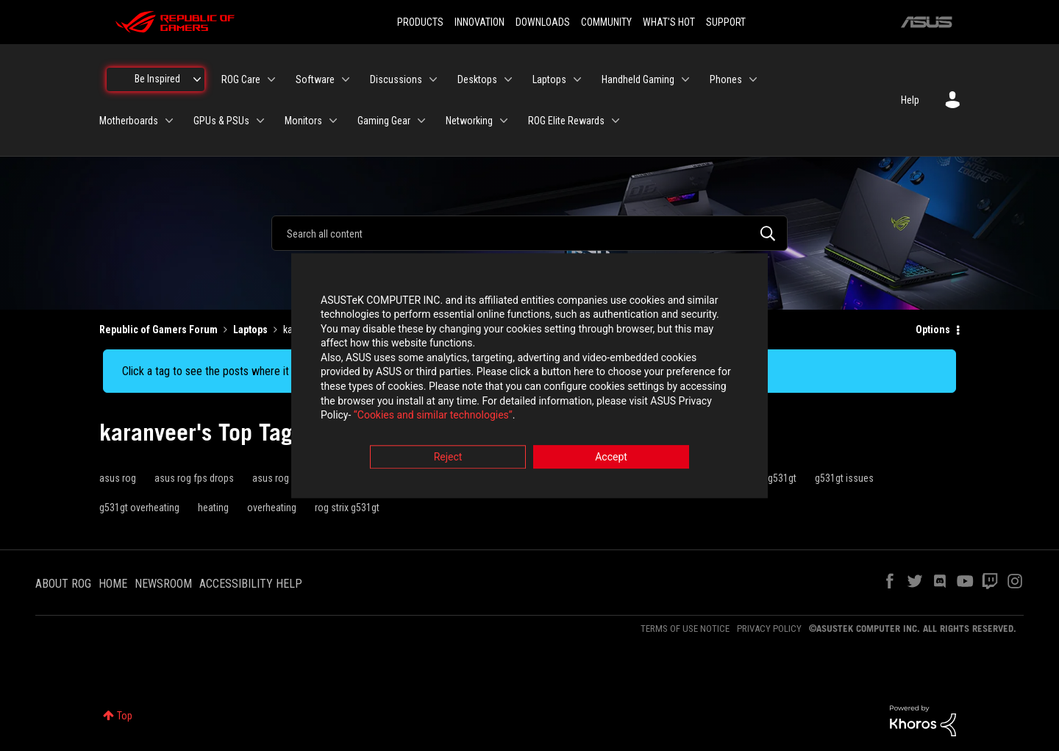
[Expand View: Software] (345, 79)
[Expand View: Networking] (503, 120)
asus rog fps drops (194, 478)
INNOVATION (479, 22)
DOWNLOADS (543, 22)
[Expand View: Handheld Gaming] (685, 79)
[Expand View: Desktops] (508, 79)
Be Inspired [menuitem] (157, 79)
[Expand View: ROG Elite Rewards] (615, 120)
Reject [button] (448, 457)
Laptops (250, 329)
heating (213, 507)
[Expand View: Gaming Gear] (421, 120)
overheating (271, 507)
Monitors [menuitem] (303, 121)
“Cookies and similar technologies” (433, 415)
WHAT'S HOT (669, 22)
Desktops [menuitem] (477, 79)
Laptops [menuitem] (549, 79)
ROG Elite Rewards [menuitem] (566, 121)
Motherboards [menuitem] (128, 121)
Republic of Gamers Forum (158, 329)
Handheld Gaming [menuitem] (638, 79)
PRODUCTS (420, 22)
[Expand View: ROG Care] (271, 79)
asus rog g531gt (286, 478)
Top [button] (124, 716)
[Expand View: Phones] (753, 79)
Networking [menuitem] (469, 121)
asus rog (117, 478)
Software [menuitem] (315, 79)
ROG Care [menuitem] (240, 79)
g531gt (782, 478)
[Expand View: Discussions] (433, 79)
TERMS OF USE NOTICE (685, 628)
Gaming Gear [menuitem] (383, 121)
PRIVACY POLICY (769, 628)
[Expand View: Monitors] (333, 120)
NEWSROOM (163, 584)
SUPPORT (726, 22)
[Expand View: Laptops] (577, 79)
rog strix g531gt (347, 507)
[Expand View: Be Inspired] (197, 79)
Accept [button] (611, 457)
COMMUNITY (606, 22)
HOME (113, 584)
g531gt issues (844, 478)
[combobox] (529, 233)
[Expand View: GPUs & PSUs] (260, 120)
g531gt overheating (139, 507)
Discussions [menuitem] (396, 79)
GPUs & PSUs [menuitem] (221, 121)
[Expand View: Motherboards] (169, 120)
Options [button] (933, 329)
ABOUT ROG (63, 584)
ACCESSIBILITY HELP (250, 584)
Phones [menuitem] (726, 79)
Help (910, 100)
